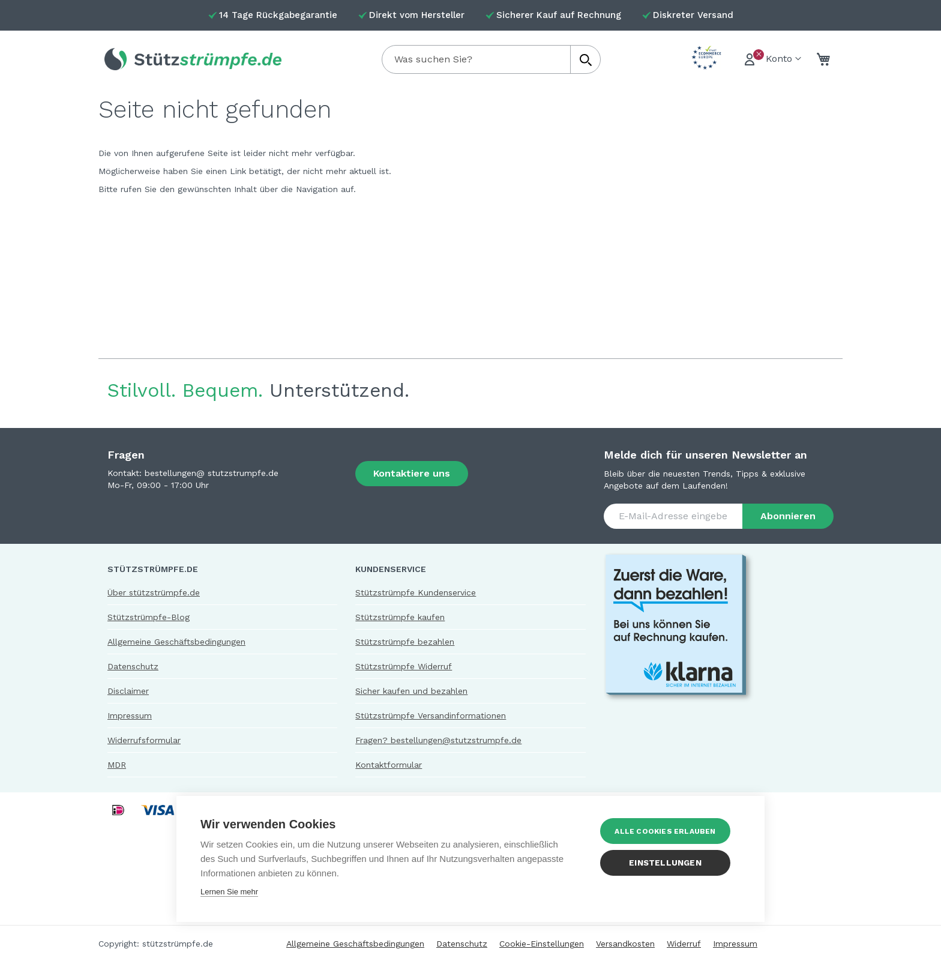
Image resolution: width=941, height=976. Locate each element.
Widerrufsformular (144, 740)
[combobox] (491, 59)
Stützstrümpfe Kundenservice (415, 592)
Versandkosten (625, 943)
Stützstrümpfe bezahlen (404, 641)
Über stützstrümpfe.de (153, 592)
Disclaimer (128, 691)
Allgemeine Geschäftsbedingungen (176, 641)
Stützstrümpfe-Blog (148, 617)
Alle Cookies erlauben (669, 831)
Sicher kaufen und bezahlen (411, 691)
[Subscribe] (788, 516)
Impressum (129, 715)
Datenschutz (132, 666)
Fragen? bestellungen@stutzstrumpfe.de (438, 740)
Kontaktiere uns (411, 473)
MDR (116, 765)
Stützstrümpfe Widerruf (403, 666)
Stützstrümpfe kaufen (400, 617)
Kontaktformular (388, 765)
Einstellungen (669, 862)
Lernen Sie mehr (229, 891)
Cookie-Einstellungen (541, 943)
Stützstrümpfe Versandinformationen (430, 715)
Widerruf (684, 943)
